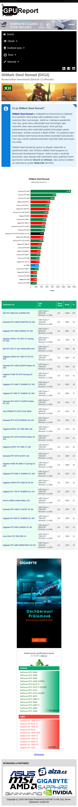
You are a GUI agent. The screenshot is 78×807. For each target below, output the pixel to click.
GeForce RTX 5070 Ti (29, 684)
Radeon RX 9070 (27, 730)
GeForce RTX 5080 (28, 678)
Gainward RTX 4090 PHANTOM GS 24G (19, 322)
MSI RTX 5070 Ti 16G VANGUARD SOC (19, 349)
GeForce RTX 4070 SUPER (32, 693)
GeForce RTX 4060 (28, 708)
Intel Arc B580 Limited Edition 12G (16, 501)
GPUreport (39, 754)
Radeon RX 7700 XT (29, 739)
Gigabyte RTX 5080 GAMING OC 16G (18, 331)
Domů (9, 34)
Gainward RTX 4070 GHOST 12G (16, 456)
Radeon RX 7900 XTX (30, 721)
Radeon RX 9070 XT (29, 724)
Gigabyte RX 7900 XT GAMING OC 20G (19, 393)
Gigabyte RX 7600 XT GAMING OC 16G (19, 518)
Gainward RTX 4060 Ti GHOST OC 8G (18, 509)
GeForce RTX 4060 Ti (29, 705)
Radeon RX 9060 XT (29, 742)
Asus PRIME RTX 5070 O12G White (17, 411)
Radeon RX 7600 (27, 748)
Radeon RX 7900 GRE (30, 733)
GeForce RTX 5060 (28, 702)
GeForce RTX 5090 (28, 672)
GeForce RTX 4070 (28, 696)
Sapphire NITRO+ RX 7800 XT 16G (17, 447)
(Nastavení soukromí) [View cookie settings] (39, 802)
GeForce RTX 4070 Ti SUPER (33, 687)
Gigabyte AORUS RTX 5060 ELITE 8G (18, 483)
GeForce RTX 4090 (28, 675)
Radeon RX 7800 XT (29, 736)
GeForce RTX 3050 (28, 711)
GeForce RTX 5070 (28, 690)
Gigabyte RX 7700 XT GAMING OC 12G (19, 492)
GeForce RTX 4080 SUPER (32, 681)
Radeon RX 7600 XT (29, 745)
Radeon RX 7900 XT (29, 727)
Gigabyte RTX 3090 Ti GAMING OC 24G (19, 384)
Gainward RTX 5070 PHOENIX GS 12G (18, 420)
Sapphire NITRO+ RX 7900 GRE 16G (17, 429)
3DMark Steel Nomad (22, 114)
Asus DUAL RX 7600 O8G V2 (14, 536)
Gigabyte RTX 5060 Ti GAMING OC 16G (19, 474)
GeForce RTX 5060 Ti (29, 699)
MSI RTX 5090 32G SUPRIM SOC (16, 313)
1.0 (58, 313)
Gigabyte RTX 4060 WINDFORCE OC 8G (19, 545)
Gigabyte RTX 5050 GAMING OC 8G (17, 527)
